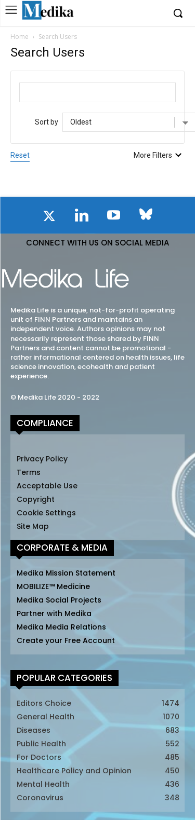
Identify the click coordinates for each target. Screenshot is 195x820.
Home (19, 36)
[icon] (49, 218)
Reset (20, 155)
